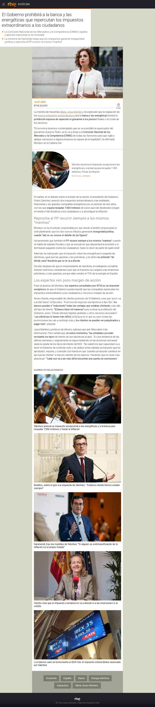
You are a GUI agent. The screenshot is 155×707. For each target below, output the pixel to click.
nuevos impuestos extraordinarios (56, 115)
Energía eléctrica (100, 678)
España (67, 678)
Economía (51, 678)
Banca (81, 678)
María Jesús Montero (71, 112)
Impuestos (62, 685)
